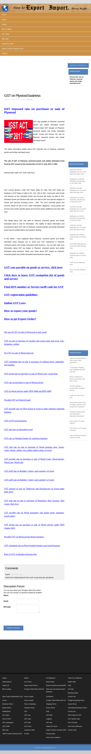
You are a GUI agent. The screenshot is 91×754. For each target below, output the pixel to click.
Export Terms (6, 708)
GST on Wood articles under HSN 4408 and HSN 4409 (27, 391)
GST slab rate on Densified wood (18, 429)
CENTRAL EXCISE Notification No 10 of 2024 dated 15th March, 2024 (78, 228)
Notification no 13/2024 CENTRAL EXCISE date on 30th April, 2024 (77, 200)
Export (4, 24)
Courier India (72, 730)
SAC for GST (6, 719)
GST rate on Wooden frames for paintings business (26, 438)
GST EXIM (5, 726)
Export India (50, 682)
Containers (49, 696)
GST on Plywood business (15, 421)
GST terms (28, 726)
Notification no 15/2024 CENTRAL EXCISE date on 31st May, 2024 (77, 181)
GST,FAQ (49, 715)
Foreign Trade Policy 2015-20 (34, 689)
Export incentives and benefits (56, 685)
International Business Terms (77, 708)
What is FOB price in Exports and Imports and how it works (77, 379)
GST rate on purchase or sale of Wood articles (23, 382)
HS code (71, 689)
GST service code (74, 719)
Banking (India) (73, 693)
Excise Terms (50, 708)
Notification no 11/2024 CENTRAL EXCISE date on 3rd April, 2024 (77, 218)
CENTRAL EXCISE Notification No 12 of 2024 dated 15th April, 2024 (78, 209)
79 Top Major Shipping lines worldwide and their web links (77, 370)
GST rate (30, 99)
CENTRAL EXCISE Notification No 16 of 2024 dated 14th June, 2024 (78, 172)
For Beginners (50, 678)
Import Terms (72, 704)
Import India (72, 682)
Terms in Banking (30, 704)
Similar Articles (75, 71)
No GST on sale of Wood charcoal (18, 353)
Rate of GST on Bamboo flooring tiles (20, 554)
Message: (7, 607)
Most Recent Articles (77, 164)
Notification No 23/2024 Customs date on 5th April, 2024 (78, 255)
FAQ (69, 685)
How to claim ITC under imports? (77, 422)
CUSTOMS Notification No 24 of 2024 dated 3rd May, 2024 (78, 246)
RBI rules (5, 39)
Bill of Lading (6, 29)
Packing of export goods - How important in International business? (78, 414)
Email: (6, 601)
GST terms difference (75, 726)
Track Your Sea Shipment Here (78, 271)
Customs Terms (29, 708)
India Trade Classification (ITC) (12, 696)
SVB (47, 711)
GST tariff (27, 722)
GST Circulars (72, 722)
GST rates (5, 34)
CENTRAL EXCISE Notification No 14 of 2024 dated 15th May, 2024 (78, 190)
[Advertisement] (35, 74)
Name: (6, 595)
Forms (4, 700)
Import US (5, 685)
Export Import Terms (31, 685)
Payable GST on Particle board (17, 400)
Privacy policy (50, 734)
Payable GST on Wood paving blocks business (24, 537)
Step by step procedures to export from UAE (78, 436)
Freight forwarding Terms (76, 700)
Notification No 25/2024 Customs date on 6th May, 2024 (78, 237)
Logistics (49, 719)
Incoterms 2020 (7, 44)
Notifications (6, 711)
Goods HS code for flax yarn (77, 396)
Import (4, 19)
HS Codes (5, 715)
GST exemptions (8, 722)
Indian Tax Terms (51, 726)
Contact (4, 53)
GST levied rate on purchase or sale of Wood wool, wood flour (31, 374)
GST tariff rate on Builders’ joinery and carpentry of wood (29, 471)
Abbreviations (6, 682)
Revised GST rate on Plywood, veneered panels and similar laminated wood (76, 80)
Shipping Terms (51, 704)
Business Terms (7, 704)
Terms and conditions (53, 737)
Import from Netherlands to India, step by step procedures (78, 360)
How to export (29, 700)
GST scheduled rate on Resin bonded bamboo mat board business (32, 545)
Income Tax (71, 696)
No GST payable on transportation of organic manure (77, 388)
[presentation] (22, 619)
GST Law (27, 715)
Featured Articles (75, 352)
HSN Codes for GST (74, 715)
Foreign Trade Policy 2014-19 (56, 700)
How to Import (29, 696)
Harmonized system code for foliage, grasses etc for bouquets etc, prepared (78, 405)
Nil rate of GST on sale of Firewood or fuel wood (25, 332)
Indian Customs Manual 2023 (12, 49)
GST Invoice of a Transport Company (78, 429)
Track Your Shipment (75, 678)
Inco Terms (28, 682)
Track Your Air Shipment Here (77, 263)
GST (25, 711)
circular (26, 734)
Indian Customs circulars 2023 (56, 730)
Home (4, 15)
